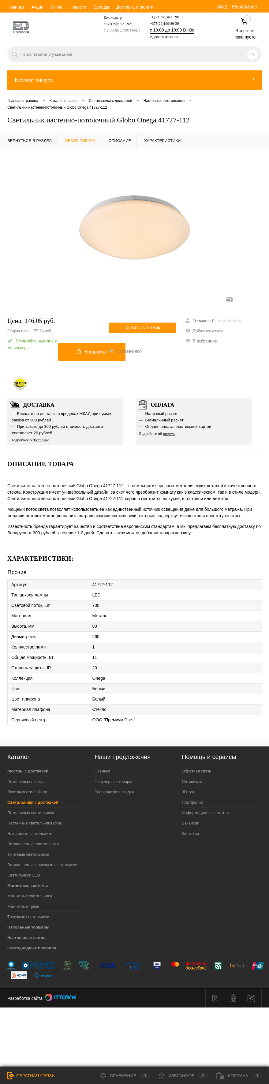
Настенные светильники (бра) (34, 823)
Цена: (58, 326)
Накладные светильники (29, 833)
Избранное (183, 1075)
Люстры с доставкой (27, 771)
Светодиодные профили (31, 948)
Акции (37, 7)
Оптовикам (192, 781)
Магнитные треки (23, 906)
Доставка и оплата (134, 7)
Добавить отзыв (204, 330)
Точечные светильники (28, 854)
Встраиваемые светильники (33, 844)
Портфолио (192, 802)
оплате (169, 433)
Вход (222, 6)
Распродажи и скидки (114, 792)
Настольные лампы (27, 937)
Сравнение (125, 1075)
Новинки (15, 7)
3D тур (188, 792)
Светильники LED (23, 875)
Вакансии (190, 823)
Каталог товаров (134, 80)
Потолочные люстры (26, 781)
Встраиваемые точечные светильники (42, 864)
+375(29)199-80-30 (164, 23)
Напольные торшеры (28, 927)
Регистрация (244, 6)
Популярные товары (113, 781)
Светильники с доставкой (32, 802)
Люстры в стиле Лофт (27, 792)
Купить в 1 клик (142, 327)
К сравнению (125, 351)
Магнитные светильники (29, 896)
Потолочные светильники (30, 812)
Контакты (190, 833)
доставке (41, 440)
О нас (56, 7)
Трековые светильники (28, 916)
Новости (77, 7)
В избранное (201, 340)
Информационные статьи (205, 812)
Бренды (101, 7)
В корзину (92, 351)
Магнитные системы (27, 885)
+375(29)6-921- (115, 24)
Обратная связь (196, 771)
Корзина (239, 1075)
